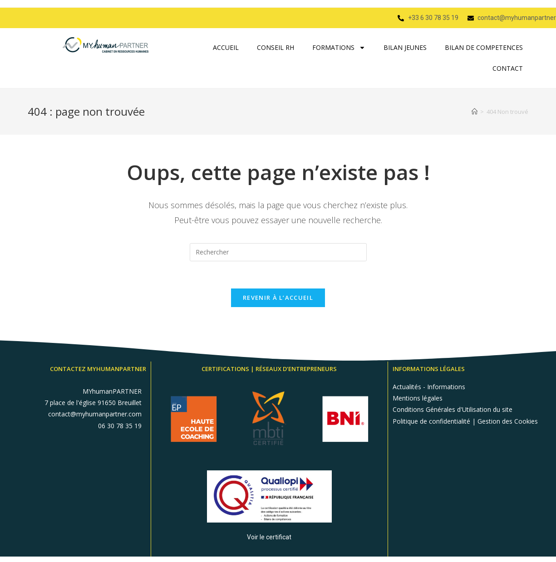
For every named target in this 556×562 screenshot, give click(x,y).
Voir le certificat (269, 537)
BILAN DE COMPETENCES (484, 47)
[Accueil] (474, 112)
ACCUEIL (226, 47)
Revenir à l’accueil (278, 297)
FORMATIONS (338, 47)
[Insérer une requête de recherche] (278, 252)
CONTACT (507, 68)
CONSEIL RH (275, 47)
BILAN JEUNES (405, 47)
